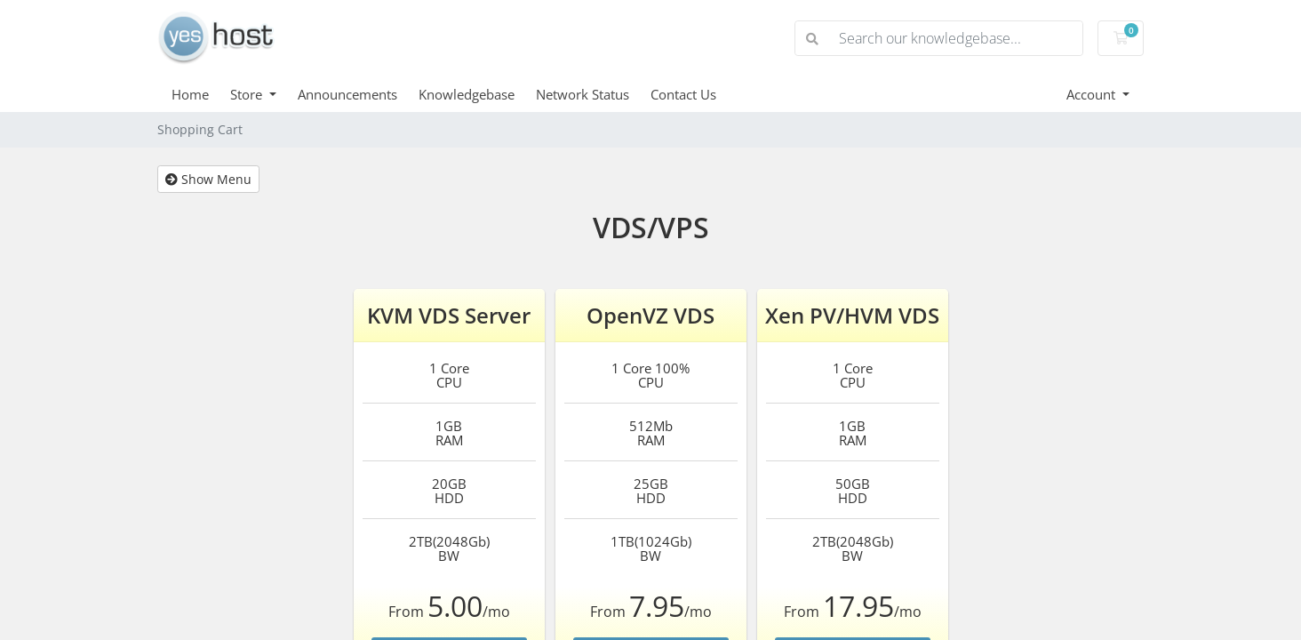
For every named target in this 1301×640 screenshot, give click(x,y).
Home (190, 94)
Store (248, 94)
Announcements (347, 94)
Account (1092, 94)
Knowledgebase (467, 94)
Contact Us (683, 94)
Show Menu (208, 179)
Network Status (582, 94)
